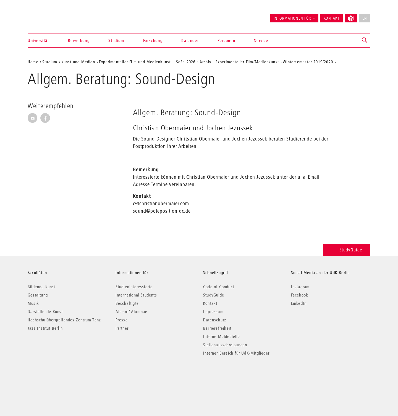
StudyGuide (346, 250)
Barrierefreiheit (217, 328)
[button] (364, 40)
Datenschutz (214, 320)
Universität (38, 40)
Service (261, 40)
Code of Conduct (218, 286)
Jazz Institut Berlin (45, 328)
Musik (33, 303)
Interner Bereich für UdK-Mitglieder (236, 353)
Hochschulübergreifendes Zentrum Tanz (64, 320)
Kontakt (331, 18)
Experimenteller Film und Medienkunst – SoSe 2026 (147, 61)
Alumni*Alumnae (132, 311)
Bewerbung (79, 40)
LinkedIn (299, 303)
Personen (226, 40)
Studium (116, 40)
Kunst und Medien (78, 61)
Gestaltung (38, 295)
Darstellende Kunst (45, 311)
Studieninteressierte (134, 286)
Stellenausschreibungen (225, 344)
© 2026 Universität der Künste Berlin (56, 376)
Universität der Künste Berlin (49, 16)
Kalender (190, 40)
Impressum (213, 311)
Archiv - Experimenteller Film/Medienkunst (239, 61)
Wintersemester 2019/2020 (308, 61)
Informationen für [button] (292, 18)
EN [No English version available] (364, 18)
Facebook (299, 295)
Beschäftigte (127, 303)
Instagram (300, 286)
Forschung (153, 40)
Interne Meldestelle (221, 336)
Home (33, 61)
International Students (136, 295)
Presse (122, 320)
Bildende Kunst (42, 286)
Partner (122, 328)
